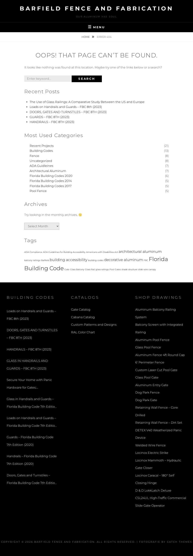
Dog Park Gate (146, 400)
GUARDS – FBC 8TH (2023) (49, 117)
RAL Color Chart (83, 332)
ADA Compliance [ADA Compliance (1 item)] (33, 252)
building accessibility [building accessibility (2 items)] (68, 260)
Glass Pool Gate (146, 377)
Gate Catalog (80, 309)
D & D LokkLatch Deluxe (153, 490)
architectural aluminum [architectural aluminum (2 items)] (140, 251)
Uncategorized (41, 161)
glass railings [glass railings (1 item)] (102, 269)
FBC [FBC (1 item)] (146, 260)
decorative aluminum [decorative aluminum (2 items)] (123, 260)
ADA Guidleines (41, 166)
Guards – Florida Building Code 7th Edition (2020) (30, 441)
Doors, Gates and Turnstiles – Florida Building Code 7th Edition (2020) (32, 480)
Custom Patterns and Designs (94, 324)
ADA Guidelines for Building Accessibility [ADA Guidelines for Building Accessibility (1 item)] (64, 252)
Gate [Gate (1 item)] (66, 269)
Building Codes (41, 151)
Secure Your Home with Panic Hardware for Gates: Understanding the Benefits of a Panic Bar (31, 384)
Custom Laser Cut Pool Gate (156, 370)
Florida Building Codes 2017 (50, 186)
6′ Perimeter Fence (149, 362)
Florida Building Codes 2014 (51, 181)
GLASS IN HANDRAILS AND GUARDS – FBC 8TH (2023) (27, 364)
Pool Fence (38, 191)
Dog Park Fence (147, 392)
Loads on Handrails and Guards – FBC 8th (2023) (66, 107)
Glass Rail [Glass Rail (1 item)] (90, 269)
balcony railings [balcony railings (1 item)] (32, 260)
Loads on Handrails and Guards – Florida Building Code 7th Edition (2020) (32, 422)
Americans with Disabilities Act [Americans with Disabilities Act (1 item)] (102, 252)
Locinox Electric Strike (151, 453)
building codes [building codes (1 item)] (95, 260)
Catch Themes (179, 541)
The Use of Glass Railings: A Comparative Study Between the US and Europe (87, 102)
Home (86, 36)
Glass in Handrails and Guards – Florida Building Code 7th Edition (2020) (32, 403)
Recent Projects (42, 146)
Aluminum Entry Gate (151, 385)
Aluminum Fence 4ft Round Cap (160, 355)
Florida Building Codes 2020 (51, 176)
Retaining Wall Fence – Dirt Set (158, 422)
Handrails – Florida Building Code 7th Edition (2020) (32, 460)
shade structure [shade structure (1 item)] (129, 269)
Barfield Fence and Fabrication (96, 8)
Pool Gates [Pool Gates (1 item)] (115, 269)
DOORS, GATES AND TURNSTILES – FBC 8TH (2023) (68, 112)
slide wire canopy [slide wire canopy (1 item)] (147, 269)
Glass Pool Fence (148, 347)
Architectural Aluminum (48, 171)
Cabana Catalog (83, 317)
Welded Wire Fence (150, 445)
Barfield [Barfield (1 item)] (45, 260)
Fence (34, 156)
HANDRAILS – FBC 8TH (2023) (52, 122)
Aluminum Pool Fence (152, 340)
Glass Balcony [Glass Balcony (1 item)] (77, 269)
